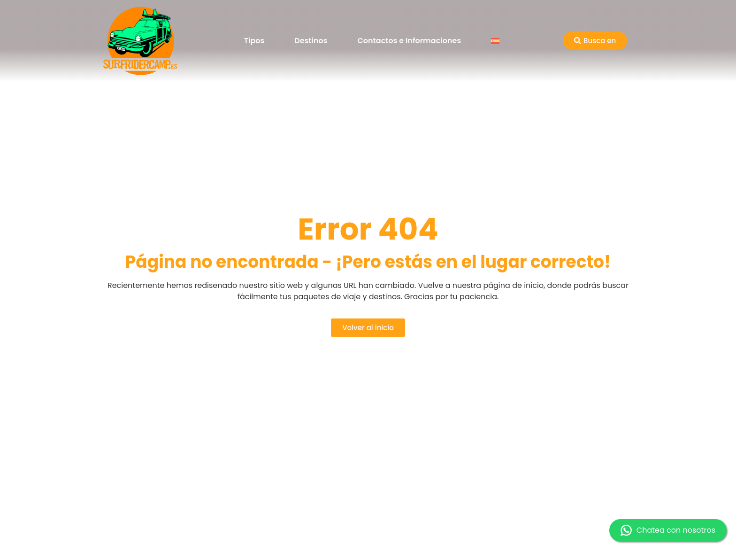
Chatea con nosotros (668, 530)
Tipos (254, 40)
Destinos (310, 40)
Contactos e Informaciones (409, 40)
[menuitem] (495, 41)
